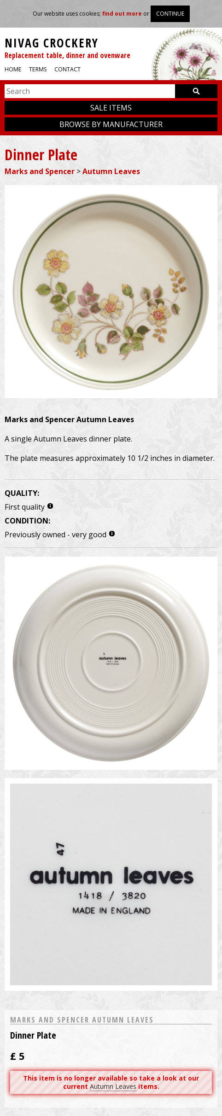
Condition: (27, 521)
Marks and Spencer (40, 171)
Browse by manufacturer (111, 124)
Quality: (22, 493)
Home (13, 69)
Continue (170, 13)
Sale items (111, 108)
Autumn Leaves (111, 171)
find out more (122, 13)
